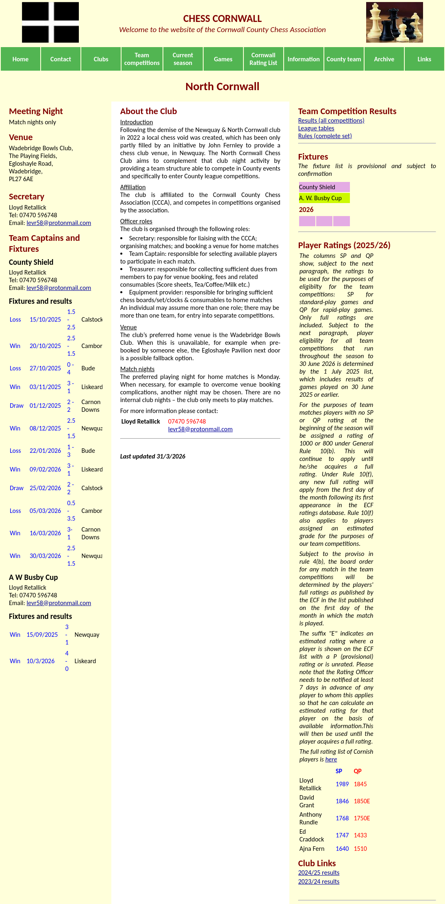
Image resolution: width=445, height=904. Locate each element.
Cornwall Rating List (263, 59)
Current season (183, 59)
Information (304, 59)
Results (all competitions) (331, 120)
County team (344, 59)
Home (21, 59)
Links (424, 59)
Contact (60, 59)
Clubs (101, 59)
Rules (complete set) (325, 136)
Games (223, 59)
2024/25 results (319, 872)
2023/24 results (319, 881)
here (331, 759)
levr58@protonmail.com (58, 223)
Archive (384, 59)
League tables (316, 128)
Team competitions (142, 59)
